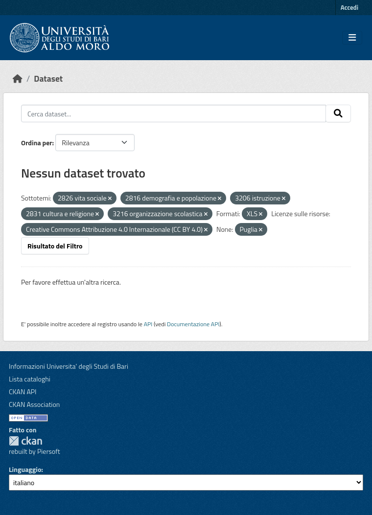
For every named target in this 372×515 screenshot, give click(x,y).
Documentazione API (193, 324)
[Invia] (338, 113)
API (148, 324)
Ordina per (36, 142)
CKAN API (23, 391)
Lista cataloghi (29, 379)
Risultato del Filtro (55, 246)
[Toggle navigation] (352, 38)
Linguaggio (25, 469)
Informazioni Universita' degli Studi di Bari (68, 366)
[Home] (18, 78)
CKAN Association (34, 404)
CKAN (25, 441)
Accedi (349, 7)
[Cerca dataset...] (173, 113)
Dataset (48, 78)
